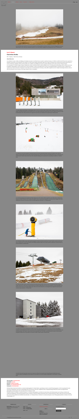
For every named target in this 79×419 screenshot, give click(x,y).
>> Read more (9, 408)
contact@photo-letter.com (60, 406)
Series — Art (25, 406)
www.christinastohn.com (16, 384)
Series (13, 2)
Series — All (25, 410)
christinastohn (15, 385)
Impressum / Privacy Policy (44, 413)
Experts (25, 2)
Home (9, 2)
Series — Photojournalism (27, 408)
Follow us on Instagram (43, 414)
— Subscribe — (31, 2)
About (17, 2)
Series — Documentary (27, 407)
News (21, 2)
